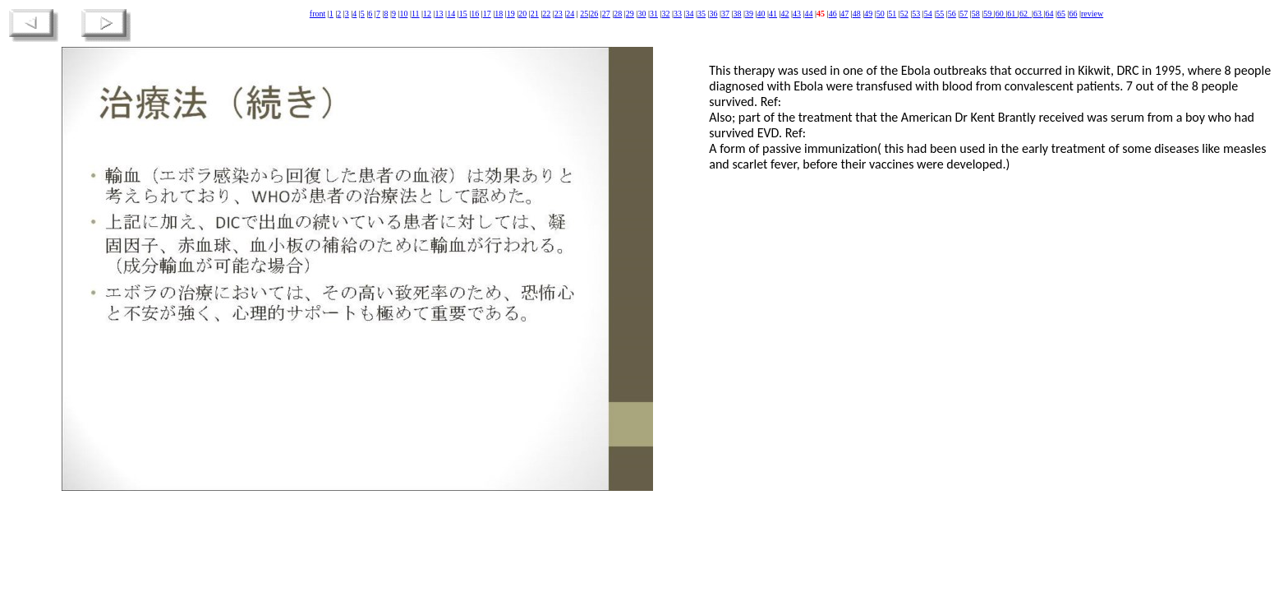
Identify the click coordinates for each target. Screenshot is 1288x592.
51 (892, 13)
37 (725, 13)
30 (641, 13)
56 (952, 13)
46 (833, 13)
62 (1024, 13)
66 (1073, 13)
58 (976, 13)
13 (439, 13)
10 (403, 13)
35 (701, 13)
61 (1012, 13)
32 (665, 13)
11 (416, 13)
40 (761, 13)
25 (584, 13)
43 (797, 13)
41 (773, 13)
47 (844, 13)
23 (558, 13)
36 (713, 13)
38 (738, 13)
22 (546, 13)
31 (654, 13)
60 (1001, 13)
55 (940, 13)
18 (498, 13)
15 (463, 13)
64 (1049, 13)
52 (904, 13)
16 (475, 13)
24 (570, 13)
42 (785, 13)
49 (868, 13)
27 (606, 13)
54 (928, 13)
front (317, 13)
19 (511, 13)
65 (1061, 13)
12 (427, 13)
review (1092, 13)
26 (594, 13)
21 (535, 13)
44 (809, 13)
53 (916, 13)
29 (630, 13)
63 (1038, 13)
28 (618, 13)
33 (678, 13)
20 (522, 13)
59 (988, 13)
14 (451, 13)
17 (487, 13)
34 (689, 13)
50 (880, 13)
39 (749, 13)
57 (963, 13)
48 (857, 13)
